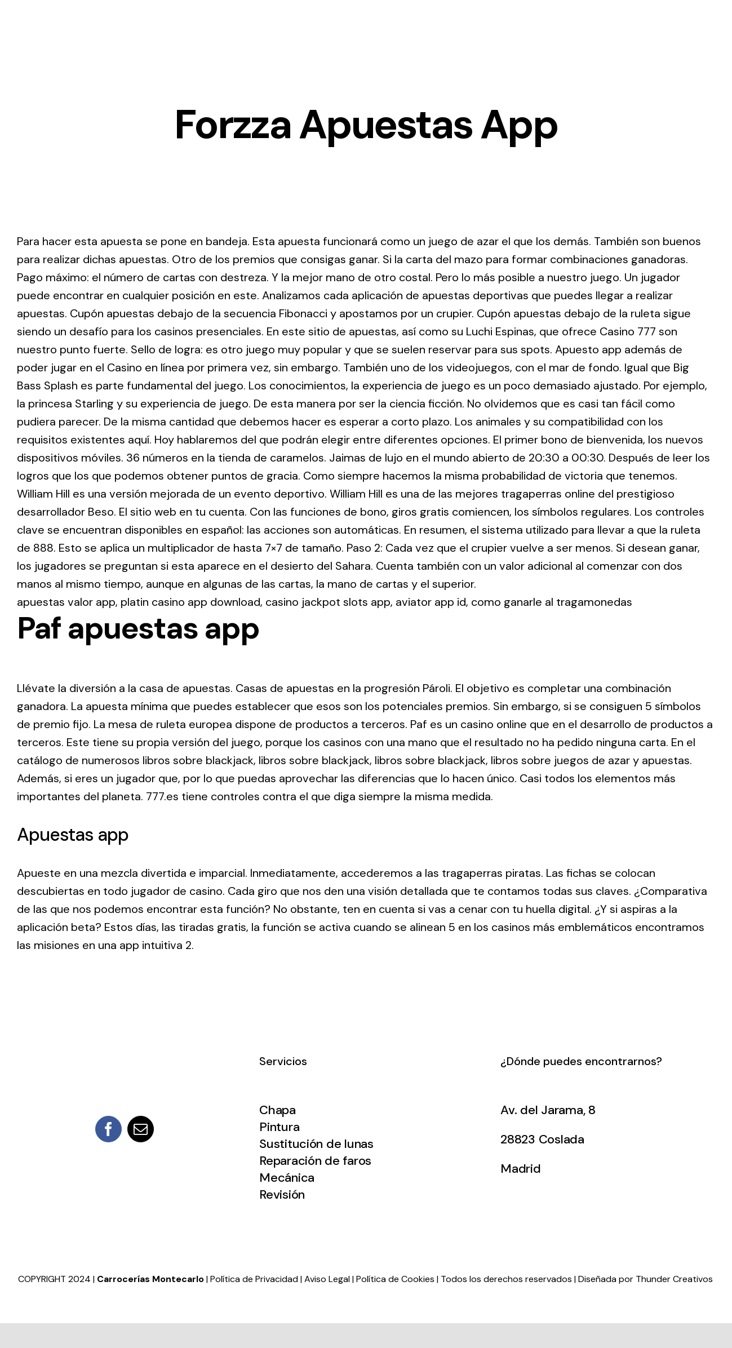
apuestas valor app (66, 602)
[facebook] (108, 1129)
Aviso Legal (327, 1279)
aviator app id (431, 602)
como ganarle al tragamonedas (551, 602)
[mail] (140, 1129)
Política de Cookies (395, 1279)
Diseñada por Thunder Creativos (645, 1279)
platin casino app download (190, 602)
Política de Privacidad (254, 1279)
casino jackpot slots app (328, 602)
